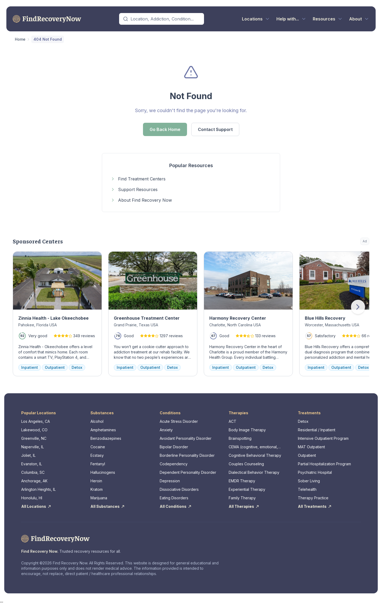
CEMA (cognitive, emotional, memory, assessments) (253, 447)
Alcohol (96, 421)
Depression (170, 481)
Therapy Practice (313, 498)
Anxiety (166, 430)
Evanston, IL (31, 464)
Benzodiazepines (105, 438)
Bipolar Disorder (174, 447)
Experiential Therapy (247, 489)
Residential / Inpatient (316, 430)
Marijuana (98, 498)
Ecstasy (97, 455)
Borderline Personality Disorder (187, 455)
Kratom (96, 489)
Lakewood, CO (34, 430)
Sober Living (309, 481)
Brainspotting (240, 438)
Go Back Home (165, 129)
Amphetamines (103, 430)
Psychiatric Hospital (315, 472)
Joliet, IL (28, 455)
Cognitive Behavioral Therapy (255, 455)
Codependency (174, 464)
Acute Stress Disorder (179, 421)
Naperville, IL (32, 447)
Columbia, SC (33, 472)
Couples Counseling (246, 464)
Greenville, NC (33, 438)
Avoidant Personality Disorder (185, 438)
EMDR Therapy (242, 481)
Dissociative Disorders (179, 489)
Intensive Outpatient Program (323, 438)
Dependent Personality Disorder (188, 472)
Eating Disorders (174, 498)
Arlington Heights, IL (38, 489)
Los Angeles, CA (35, 421)
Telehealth (307, 489)
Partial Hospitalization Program (324, 464)
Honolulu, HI (31, 498)
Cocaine (97, 447)
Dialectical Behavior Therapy (254, 472)
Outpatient (307, 455)
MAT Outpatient (311, 447)
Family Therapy (242, 498)
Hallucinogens (102, 472)
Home (20, 39)
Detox (303, 421)
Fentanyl (97, 464)
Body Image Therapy (247, 430)
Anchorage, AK (34, 481)
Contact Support (215, 129)
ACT (232, 421)
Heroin (96, 481)
